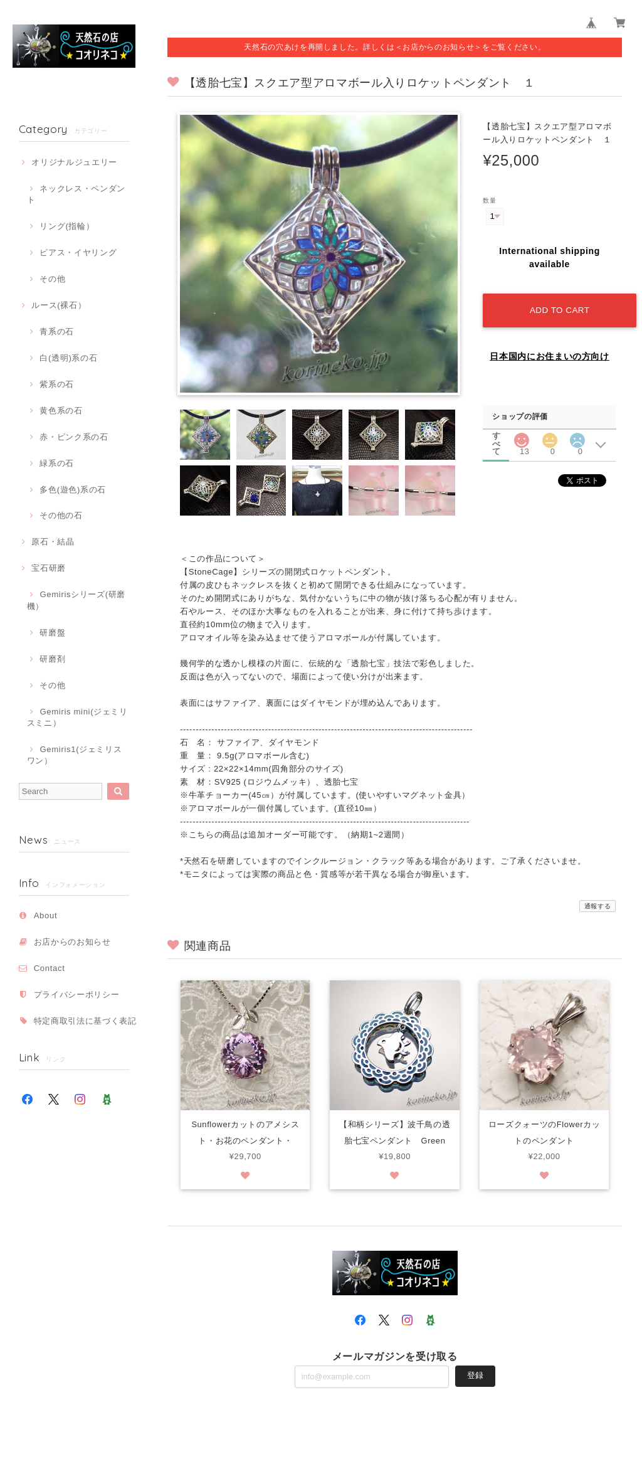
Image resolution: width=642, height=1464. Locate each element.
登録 (475, 1376)
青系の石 (56, 331)
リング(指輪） (66, 226)
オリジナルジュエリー (74, 162)
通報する (597, 906)
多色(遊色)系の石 (72, 489)
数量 (489, 200)
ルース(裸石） (58, 305)
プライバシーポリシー (77, 994)
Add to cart (558, 307)
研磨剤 (52, 659)
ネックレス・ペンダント (76, 194)
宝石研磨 (48, 568)
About (46, 915)
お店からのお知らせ (72, 942)
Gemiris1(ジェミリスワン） (74, 755)
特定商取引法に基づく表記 (85, 1021)
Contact (49, 968)
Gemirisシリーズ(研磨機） (76, 600)
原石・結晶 (52, 541)
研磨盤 (52, 632)
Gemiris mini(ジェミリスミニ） (77, 717)
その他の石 (60, 515)
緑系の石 (56, 463)
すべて (496, 432)
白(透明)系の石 (68, 358)
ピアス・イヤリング (78, 252)
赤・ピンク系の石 (73, 437)
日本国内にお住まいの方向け (549, 353)
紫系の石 (56, 384)
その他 (52, 279)
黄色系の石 (60, 410)
